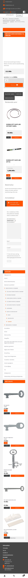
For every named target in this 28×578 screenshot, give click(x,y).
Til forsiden (5, 548)
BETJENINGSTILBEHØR (11, 295)
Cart (22, 575)
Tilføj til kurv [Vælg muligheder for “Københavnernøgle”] (17, 475)
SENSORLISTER (11, 318)
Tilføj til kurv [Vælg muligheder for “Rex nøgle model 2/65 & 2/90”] (17, 508)
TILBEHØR (12, 21)
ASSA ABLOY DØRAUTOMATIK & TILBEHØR (15, 291)
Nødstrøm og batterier (9, 346)
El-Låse (5, 331)
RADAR (9, 315)
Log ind (6, 12)
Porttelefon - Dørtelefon (9, 359)
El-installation (7, 328)
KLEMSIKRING (9, 308)
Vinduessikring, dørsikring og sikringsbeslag (13, 376)
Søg (14, 576)
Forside (6, 18)
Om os (4, 550)
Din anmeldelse (11, 222)
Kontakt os (5, 552)
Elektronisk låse (7, 335)
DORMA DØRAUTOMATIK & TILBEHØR (14, 298)
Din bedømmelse (11, 218)
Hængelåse (6, 338)
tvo (5, 369)
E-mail (9, 247)
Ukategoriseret (7, 373)
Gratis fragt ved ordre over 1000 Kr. (13, 8)
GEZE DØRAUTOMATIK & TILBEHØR (13, 305)
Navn (8, 241)
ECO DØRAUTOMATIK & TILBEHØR (13, 301)
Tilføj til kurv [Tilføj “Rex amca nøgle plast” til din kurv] (17, 445)
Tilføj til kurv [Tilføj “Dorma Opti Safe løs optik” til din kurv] (16, 178)
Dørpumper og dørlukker (14, 18)
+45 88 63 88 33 (8, 1)
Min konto (4, 576)
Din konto (13, 12)
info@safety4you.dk (9, 5)
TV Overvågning (7, 366)
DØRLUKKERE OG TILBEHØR (11, 325)
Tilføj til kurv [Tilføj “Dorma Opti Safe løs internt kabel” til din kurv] (16, 137)
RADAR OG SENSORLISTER (12, 311)
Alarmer (6, 278)
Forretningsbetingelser (8, 555)
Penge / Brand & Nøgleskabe (10, 356)
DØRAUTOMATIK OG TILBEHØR (9, 20)
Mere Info (19, 94)
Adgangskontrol (7, 275)
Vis (8, 137)
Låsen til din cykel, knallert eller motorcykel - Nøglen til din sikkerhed (13, 342)
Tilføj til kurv (13, 85)
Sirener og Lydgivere (8, 363)
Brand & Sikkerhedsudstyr (9, 281)
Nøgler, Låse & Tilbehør (9, 349)
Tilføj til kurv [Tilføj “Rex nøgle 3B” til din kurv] (17, 413)
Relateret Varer (9, 94)
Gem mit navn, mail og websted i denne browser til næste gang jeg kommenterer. (14, 255)
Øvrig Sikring (7, 353)
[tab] (9, 94)
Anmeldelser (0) (9, 98)
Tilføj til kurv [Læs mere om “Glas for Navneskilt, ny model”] (13, 538)
